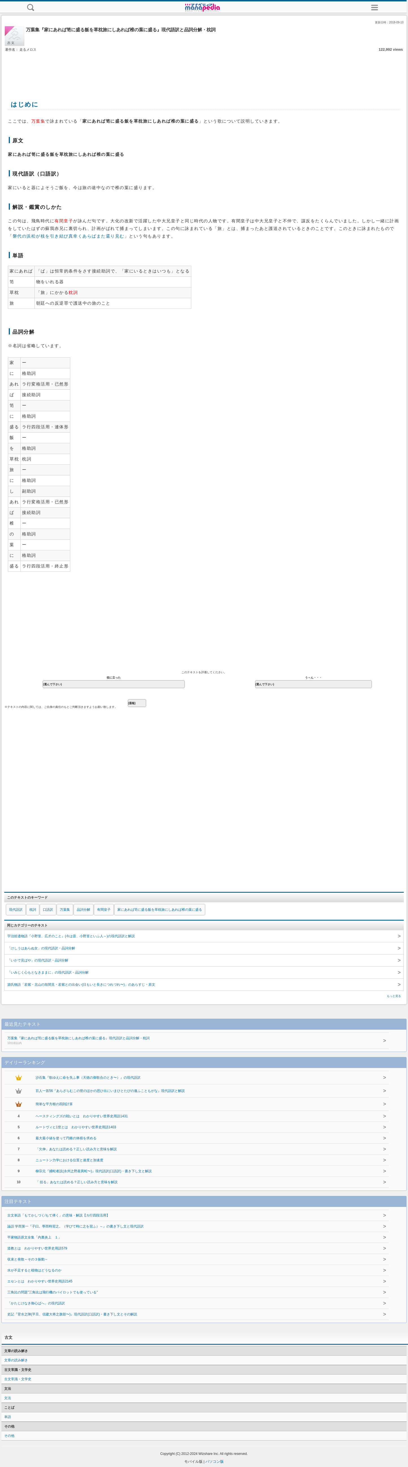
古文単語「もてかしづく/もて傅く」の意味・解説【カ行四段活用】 (58, 1215)
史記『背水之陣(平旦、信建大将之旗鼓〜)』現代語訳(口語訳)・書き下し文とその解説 (72, 1314)
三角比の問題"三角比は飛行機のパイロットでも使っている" (52, 1292)
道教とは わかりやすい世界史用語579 (37, 1248)
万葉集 (65, 910)
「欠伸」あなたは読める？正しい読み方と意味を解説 (76, 1149)
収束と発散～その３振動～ (27, 1259)
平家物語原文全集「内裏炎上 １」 (34, 1237)
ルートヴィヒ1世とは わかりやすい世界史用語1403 (76, 1127)
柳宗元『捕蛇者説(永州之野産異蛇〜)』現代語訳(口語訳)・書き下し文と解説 (94, 1171)
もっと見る (394, 996)
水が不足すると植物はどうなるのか (34, 1270)
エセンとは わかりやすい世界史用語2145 (40, 1281)
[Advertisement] (204, 70)
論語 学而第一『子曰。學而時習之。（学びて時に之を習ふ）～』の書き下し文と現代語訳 (75, 1226)
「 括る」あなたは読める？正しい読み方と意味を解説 (77, 1182)
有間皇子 (104, 910)
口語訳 (48, 910)
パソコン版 (214, 1461)
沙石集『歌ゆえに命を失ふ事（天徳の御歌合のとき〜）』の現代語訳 (88, 1078)
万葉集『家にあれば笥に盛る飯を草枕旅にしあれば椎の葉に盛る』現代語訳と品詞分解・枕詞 (186, 1041)
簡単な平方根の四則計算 (54, 1104)
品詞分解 (83, 910)
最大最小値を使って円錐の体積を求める (66, 1138)
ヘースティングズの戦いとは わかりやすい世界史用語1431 (82, 1116)
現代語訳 (16, 910)
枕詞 (32, 910)
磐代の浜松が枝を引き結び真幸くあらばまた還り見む (68, 236)
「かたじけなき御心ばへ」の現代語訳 (36, 1303)
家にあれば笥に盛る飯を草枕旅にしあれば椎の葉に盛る (159, 910)
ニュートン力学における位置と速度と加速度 (69, 1160)
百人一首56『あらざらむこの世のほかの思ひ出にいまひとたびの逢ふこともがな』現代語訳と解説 (110, 1091)
